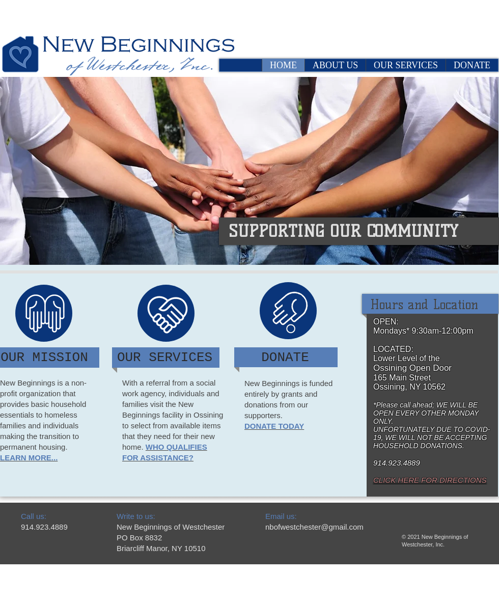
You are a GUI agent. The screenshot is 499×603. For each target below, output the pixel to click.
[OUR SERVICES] (164, 357)
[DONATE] (285, 357)
